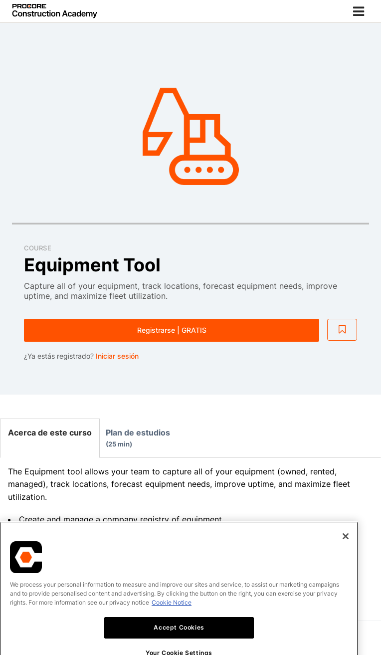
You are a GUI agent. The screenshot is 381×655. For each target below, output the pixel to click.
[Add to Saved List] (342, 330)
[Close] (346, 555)
